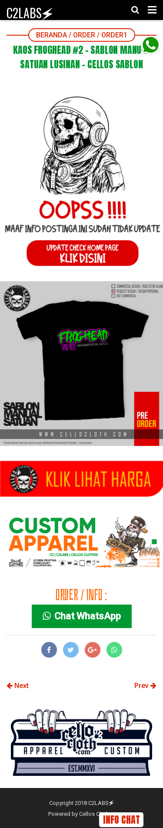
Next (18, 686)
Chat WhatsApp (82, 616)
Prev (145, 686)
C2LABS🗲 (30, 13)
